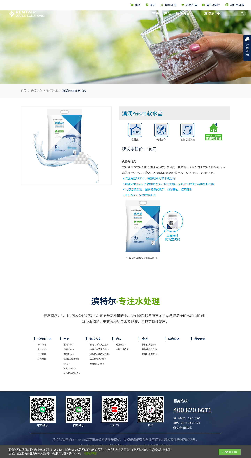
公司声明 (42, 354)
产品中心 (36, 90)
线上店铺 (121, 344)
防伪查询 (173, 338)
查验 (151, 5)
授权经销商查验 (150, 349)
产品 (167, 17)
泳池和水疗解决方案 (100, 354)
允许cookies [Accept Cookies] (230, 452)
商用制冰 (69, 354)
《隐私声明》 (90, 453)
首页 (155, 17)
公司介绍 (42, 344)
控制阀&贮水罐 (71, 359)
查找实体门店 (123, 349)
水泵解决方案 (97, 363)
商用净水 (69, 349)
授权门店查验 (149, 344)
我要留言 (189, 5)
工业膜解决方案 (98, 359)
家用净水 (52, 90)
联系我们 (42, 359)
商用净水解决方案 (99, 349)
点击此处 (133, 439)
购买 (135, 5)
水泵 (66, 363)
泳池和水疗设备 (72, 373)
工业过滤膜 (70, 368)
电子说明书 (211, 5)
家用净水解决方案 (99, 344)
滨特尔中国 (212, 17)
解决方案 (183, 17)
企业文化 (42, 349)
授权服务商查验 (150, 354)
